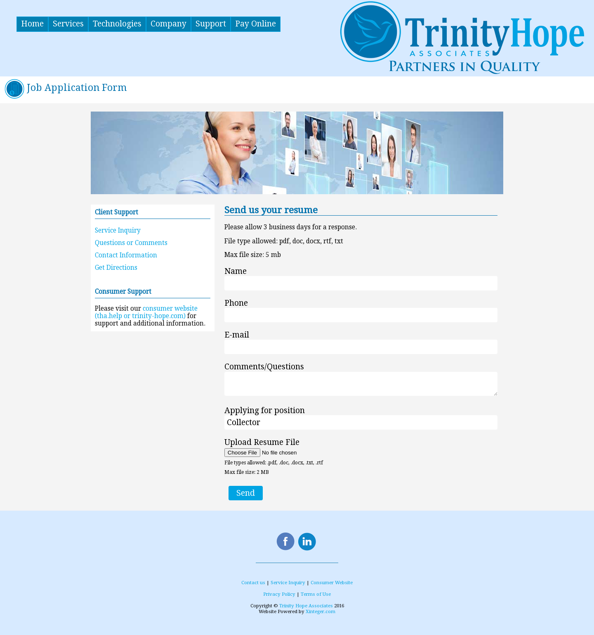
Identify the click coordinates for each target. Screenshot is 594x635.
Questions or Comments (131, 243)
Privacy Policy (279, 594)
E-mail (236, 335)
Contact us (253, 582)
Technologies (117, 24)
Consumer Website (332, 582)
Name (235, 271)
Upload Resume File (261, 442)
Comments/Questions (264, 367)
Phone (236, 303)
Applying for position (264, 410)
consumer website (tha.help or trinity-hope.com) (146, 312)
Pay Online (255, 24)
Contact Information (126, 255)
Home (32, 24)
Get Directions (116, 267)
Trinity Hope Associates (306, 606)
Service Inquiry (118, 230)
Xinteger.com (320, 611)
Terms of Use (316, 594)
